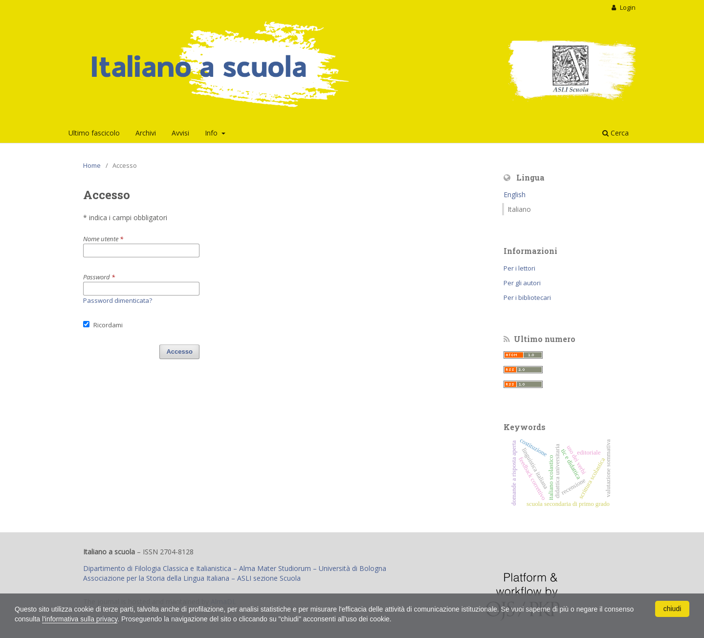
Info (212, 132)
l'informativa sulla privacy (79, 619)
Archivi (145, 132)
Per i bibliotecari (527, 297)
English (515, 194)
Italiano (519, 209)
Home (92, 165)
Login (627, 7)
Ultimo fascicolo (94, 132)
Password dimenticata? (117, 300)
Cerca (615, 132)
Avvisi (180, 132)
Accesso (179, 351)
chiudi (672, 609)
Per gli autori (522, 282)
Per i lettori (519, 268)
